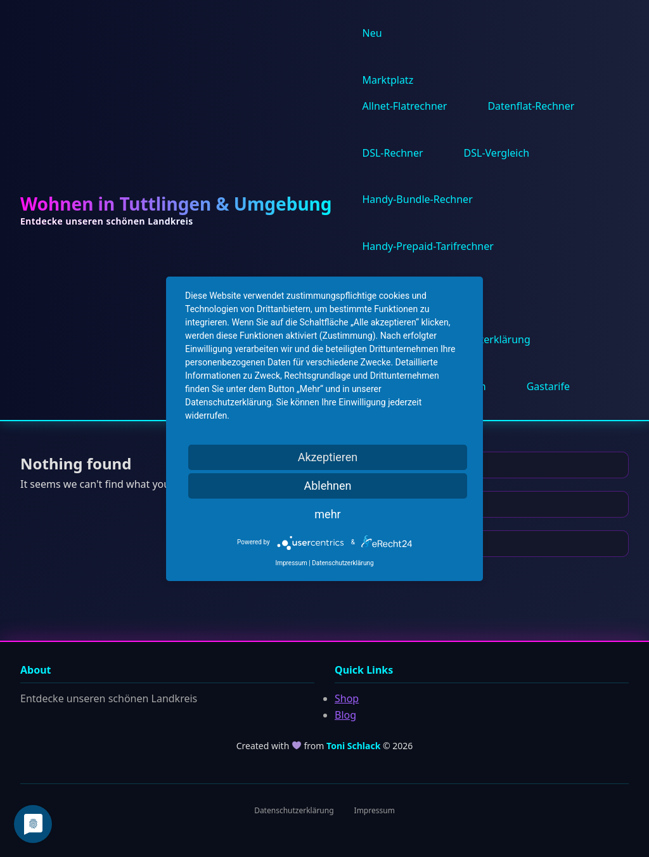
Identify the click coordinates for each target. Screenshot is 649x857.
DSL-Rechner (393, 153)
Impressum (374, 810)
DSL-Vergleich (496, 153)
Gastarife (548, 386)
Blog (345, 715)
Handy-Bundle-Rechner (418, 199)
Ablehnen (327, 485)
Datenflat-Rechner (530, 106)
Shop (347, 698)
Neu (372, 33)
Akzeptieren (328, 457)
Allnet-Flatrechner (405, 106)
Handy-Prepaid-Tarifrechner (428, 246)
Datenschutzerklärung (293, 810)
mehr (327, 514)
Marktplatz (388, 80)
